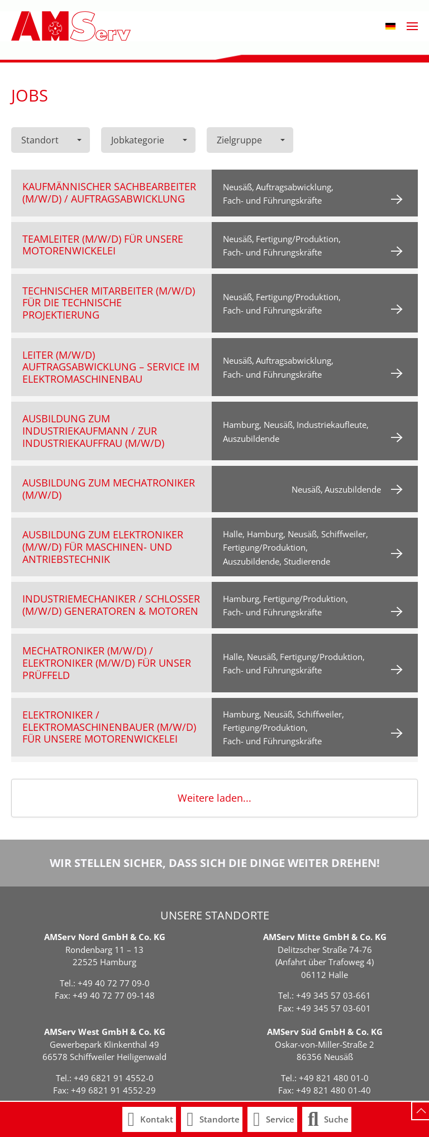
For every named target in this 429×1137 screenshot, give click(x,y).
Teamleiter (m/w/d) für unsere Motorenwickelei (102, 245)
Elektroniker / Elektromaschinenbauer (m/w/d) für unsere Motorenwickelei (109, 726)
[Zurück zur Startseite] (71, 26)
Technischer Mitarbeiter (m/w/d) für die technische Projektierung (108, 302)
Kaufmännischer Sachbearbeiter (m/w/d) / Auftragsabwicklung (109, 192)
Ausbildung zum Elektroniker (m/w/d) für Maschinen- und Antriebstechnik (102, 546)
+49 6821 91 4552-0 (114, 1077)
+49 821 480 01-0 (334, 1077)
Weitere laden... (214, 797)
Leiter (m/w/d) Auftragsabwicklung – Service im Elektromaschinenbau (110, 367)
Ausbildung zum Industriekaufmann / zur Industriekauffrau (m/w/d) (93, 430)
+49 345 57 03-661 (333, 995)
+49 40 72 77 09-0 (114, 983)
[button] (390, 26)
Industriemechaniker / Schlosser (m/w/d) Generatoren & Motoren (111, 605)
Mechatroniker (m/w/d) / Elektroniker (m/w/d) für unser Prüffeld (106, 662)
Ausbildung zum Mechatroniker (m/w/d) (108, 489)
